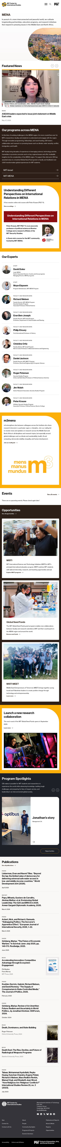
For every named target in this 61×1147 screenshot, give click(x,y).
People (24, 1123)
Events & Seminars (27, 1133)
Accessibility (5, 1142)
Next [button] (56, 65)
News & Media (50, 1123)
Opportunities (49, 851)
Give (3, 1120)
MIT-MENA (8, 176)
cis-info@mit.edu (41, 1110)
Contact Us (5, 1123)
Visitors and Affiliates (18, 1142)
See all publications (8, 865)
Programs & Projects (28, 1130)
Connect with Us (6, 1127)
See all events (52, 494)
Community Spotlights (28, 1127)
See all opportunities (8, 513)
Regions (48, 1127)
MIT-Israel (8, 170)
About (24, 1120)
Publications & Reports (52, 1120)
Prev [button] (52, 65)
